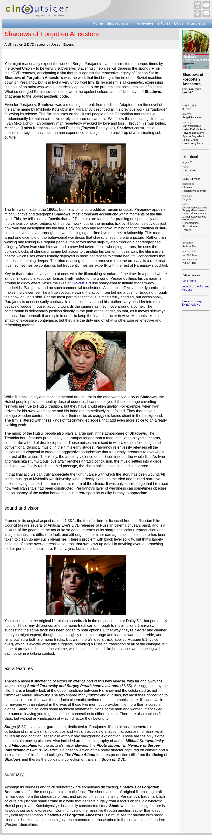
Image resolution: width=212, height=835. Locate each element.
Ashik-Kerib (189, 281)
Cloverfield (81, 283)
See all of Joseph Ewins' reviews (192, 303)
